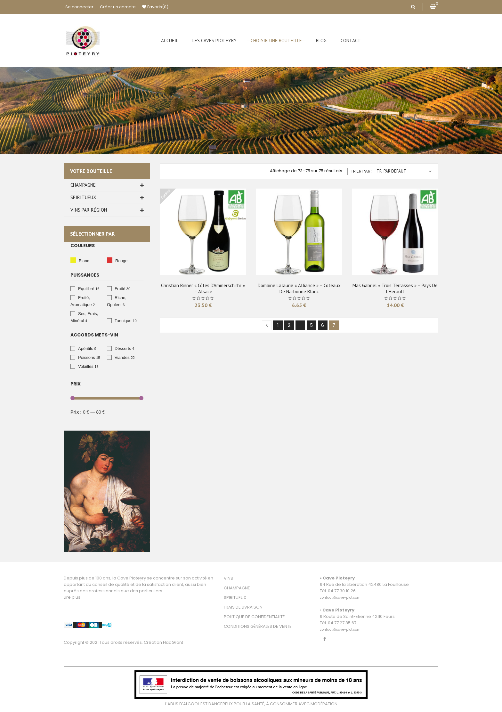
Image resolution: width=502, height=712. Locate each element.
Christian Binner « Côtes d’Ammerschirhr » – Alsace (203, 288)
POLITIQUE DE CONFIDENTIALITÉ (254, 617)
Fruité (120, 288)
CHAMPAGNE (237, 588)
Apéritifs (85, 348)
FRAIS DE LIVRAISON (243, 607)
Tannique (123, 320)
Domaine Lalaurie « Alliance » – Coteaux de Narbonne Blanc (299, 288)
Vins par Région (88, 210)
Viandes (122, 357)
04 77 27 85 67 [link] (342, 623)
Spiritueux (83, 197)
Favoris (155, 7)
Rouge (109, 260)
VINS (228, 578)
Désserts (123, 348)
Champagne (83, 185)
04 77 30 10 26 (342, 591)
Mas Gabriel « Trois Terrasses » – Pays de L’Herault (395, 288)
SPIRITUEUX (235, 598)
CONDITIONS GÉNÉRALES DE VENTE (258, 626)
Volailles (85, 366)
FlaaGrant (173, 642)
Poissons (86, 357)
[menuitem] (170, 41)
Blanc (73, 260)
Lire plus (72, 597)
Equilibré (86, 288)
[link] (340, 594)
